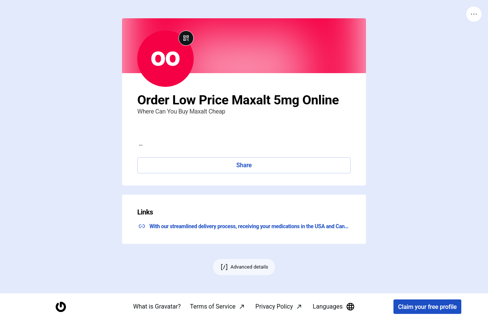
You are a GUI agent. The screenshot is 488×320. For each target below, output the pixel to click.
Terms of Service (213, 306)
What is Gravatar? (157, 306)
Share (244, 165)
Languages (334, 306)
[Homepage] (60, 307)
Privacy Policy (274, 306)
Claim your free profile (427, 306)
